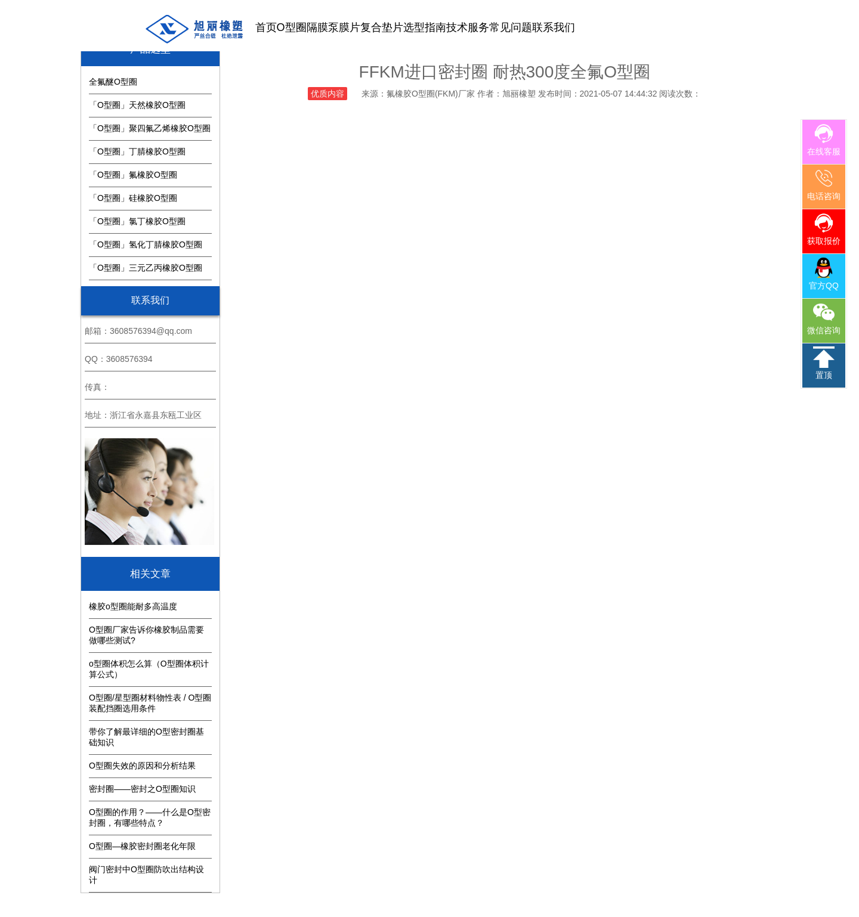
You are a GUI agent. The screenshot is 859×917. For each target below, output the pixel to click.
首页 (266, 27)
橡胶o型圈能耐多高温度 (133, 606)
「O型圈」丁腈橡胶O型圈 (137, 151)
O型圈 (292, 27)
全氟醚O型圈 (113, 81)
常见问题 (510, 27)
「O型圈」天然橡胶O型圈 (137, 105)
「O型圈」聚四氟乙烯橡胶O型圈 (150, 128)
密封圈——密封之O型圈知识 (142, 789)
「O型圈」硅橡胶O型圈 (133, 198)
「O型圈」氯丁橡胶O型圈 (137, 221)
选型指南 (424, 27)
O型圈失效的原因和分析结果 (142, 765)
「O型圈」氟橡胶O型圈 (133, 174)
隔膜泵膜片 (333, 27)
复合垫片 (381, 27)
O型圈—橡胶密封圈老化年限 (142, 846)
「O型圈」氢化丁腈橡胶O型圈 (145, 244)
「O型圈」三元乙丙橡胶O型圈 (145, 267)
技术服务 (467, 27)
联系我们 (553, 27)
